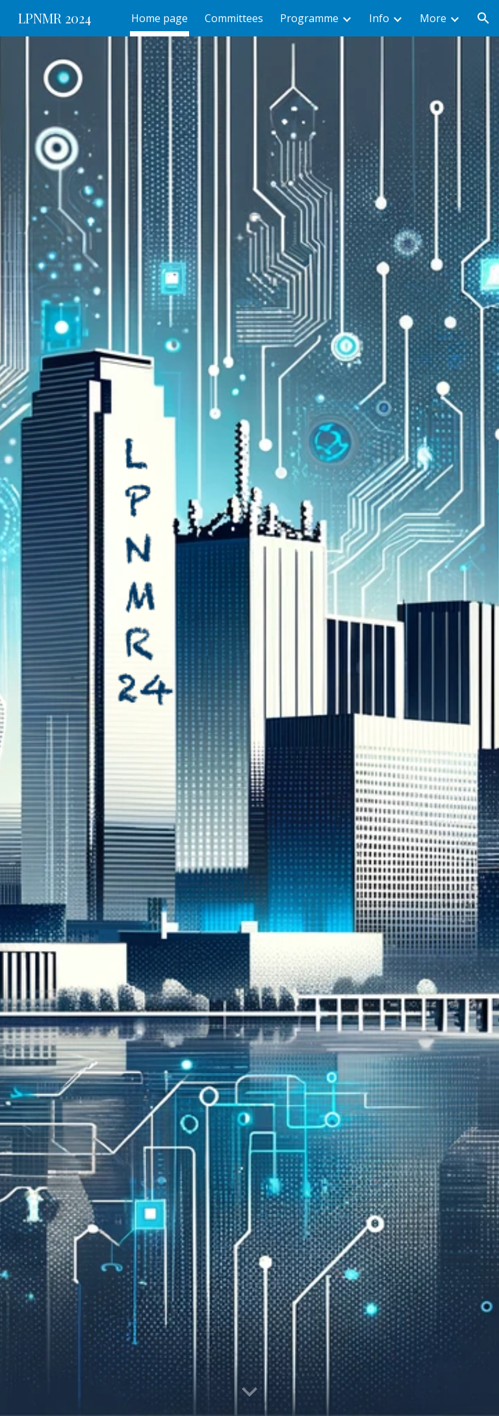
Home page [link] (159, 18)
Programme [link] (309, 18)
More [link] (433, 18)
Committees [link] (234, 18)
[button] (483, 18)
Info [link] (379, 18)
